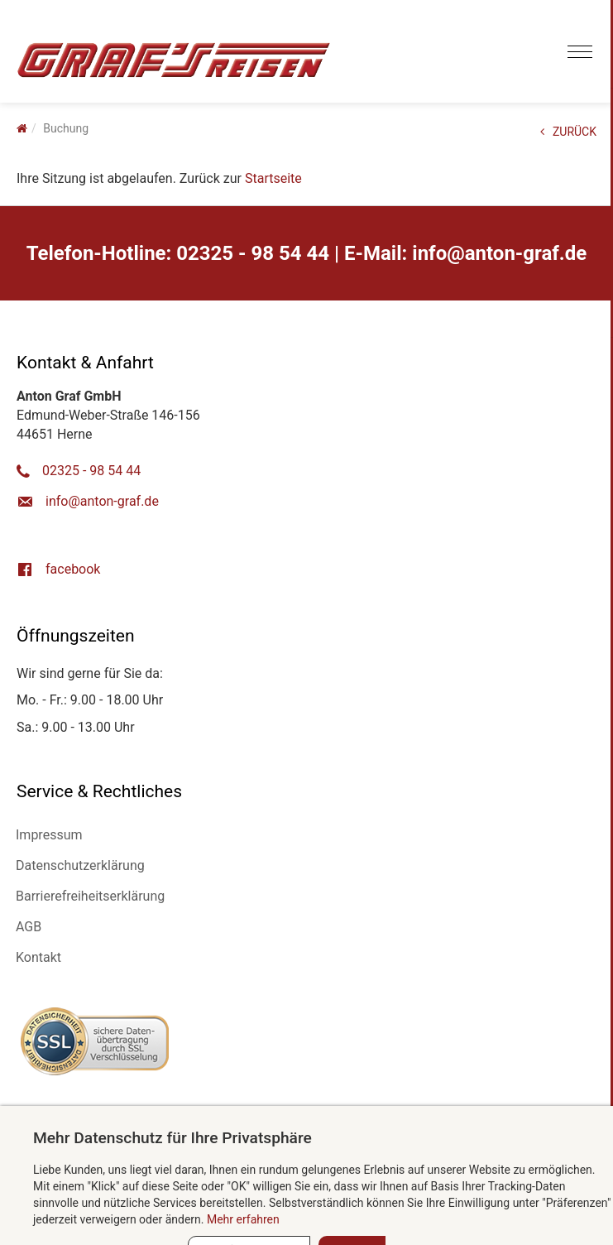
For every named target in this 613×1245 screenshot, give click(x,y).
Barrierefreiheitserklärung (90, 896)
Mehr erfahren (243, 1219)
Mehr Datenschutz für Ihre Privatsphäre (172, 1137)
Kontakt (38, 957)
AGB (28, 927)
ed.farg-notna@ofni (499, 253)
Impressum (49, 835)
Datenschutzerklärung (80, 865)
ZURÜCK (568, 131)
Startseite (273, 178)
